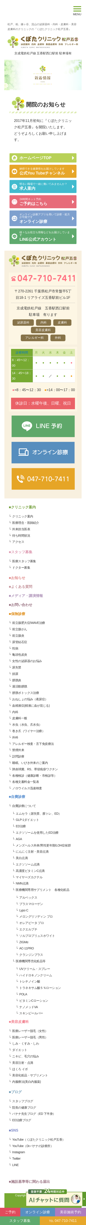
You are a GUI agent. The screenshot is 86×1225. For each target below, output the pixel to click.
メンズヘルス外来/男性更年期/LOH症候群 (43, 845)
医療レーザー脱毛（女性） (30, 1031)
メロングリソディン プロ (36, 916)
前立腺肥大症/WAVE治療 (28, 623)
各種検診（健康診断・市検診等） (34, 775)
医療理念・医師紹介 (25, 522)
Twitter (16, 1158)
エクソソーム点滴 (28, 864)
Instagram (18, 1152)
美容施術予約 (70, 1212)
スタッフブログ (22, 1101)
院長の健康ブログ (24, 1107)
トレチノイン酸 (29, 981)
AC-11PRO (26, 948)
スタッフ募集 (20, 1221)
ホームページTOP (35, 158)
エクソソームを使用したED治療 (37, 832)
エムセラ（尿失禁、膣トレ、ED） (38, 813)
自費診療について (24, 806)
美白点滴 (22, 858)
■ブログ (15, 1092)
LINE (15, 1165)
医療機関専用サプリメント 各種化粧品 (42, 890)
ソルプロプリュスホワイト (37, 935)
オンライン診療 (37, 1212)
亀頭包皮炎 (19, 654)
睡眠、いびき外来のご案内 (30, 763)
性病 (15, 648)
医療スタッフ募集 (24, 561)
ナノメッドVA (28, 1007)
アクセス (18, 541)
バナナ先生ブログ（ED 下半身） (33, 1113)
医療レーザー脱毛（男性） (30, 1037)
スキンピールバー (31, 1013)
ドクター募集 (21, 567)
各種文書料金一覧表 (25, 782)
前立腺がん (19, 629)
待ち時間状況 (21, 535)
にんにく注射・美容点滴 (32, 851)
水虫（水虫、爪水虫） (27, 724)
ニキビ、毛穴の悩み (25, 1056)
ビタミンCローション (33, 1000)
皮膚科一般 (19, 718)
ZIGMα (23, 942)
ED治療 (21, 826)
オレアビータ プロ (31, 923)
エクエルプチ (28, 929)
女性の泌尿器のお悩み (27, 661)
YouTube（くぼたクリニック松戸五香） (38, 1139)
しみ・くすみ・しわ (25, 1043)
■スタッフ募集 (20, 552)
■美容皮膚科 (19, 1022)
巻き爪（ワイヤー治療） (28, 731)
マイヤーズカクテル (29, 877)
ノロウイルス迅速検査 (27, 788)
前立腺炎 (18, 635)
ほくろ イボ (20, 1069)
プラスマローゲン (31, 904)
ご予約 (10, 1212)
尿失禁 (16, 667)
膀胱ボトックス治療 (25, 693)
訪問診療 (18, 756)
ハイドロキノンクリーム (35, 975)
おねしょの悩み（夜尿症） (30, 699)
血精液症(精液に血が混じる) (31, 705)
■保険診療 (17, 614)
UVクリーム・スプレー (34, 969)
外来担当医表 (21, 529)
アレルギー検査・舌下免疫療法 (33, 744)
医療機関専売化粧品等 (30, 961)
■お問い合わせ (20, 605)
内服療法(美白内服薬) (26, 1081)
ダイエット (19, 1050)
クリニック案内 (22, 516)
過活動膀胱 (19, 686)
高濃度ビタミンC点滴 (30, 871)
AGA (19, 839)
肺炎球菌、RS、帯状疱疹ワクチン (35, 769)
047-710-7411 (63, 1221)
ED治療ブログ (21, 1120)
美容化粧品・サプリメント (30, 1075)
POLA (23, 994)
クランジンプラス (31, 954)
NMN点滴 (22, 883)
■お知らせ (17, 578)
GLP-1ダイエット (27, 820)
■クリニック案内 (22, 507)
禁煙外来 (18, 750)
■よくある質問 (20, 587)
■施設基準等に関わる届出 (29, 1181)
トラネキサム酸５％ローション (40, 988)
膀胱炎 (16, 680)
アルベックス (28, 897)
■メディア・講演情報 (26, 596)
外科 (15, 737)
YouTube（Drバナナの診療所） (32, 1146)
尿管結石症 (19, 642)
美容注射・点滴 (22, 1062)
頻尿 (15, 674)
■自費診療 (17, 797)
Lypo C (23, 910)
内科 (15, 712)
